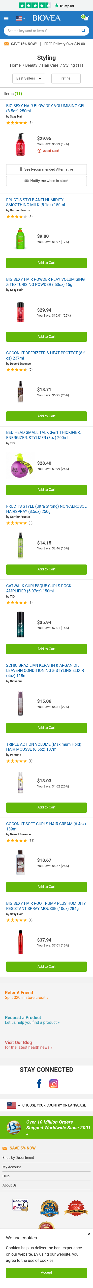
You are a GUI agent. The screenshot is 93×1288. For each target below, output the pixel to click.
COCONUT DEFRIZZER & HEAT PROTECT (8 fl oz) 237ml (46, 356)
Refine (66, 78)
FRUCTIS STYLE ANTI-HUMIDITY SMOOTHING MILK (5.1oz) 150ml (35, 202)
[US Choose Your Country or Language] (20, 18)
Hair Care (50, 65)
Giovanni (16, 681)
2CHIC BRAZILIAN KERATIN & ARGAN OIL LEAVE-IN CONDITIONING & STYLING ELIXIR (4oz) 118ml (45, 670)
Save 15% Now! (20, 44)
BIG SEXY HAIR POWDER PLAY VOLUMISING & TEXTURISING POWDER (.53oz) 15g (45, 282)
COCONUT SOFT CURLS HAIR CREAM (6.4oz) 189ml (46, 826)
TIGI (13, 443)
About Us (9, 1185)
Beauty (31, 65)
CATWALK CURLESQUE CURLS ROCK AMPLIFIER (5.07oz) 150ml (38, 588)
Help (6, 1176)
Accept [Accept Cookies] (46, 1272)
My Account (11, 1167)
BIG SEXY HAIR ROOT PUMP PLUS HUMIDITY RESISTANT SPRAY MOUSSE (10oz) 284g (46, 906)
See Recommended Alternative (46, 169)
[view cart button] (86, 19)
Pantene (15, 755)
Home (16, 65)
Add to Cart (46, 263)
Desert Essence (20, 363)
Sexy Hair (16, 116)
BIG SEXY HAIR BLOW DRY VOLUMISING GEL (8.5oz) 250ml (45, 108)
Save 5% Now (19, 1148)
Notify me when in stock (46, 181)
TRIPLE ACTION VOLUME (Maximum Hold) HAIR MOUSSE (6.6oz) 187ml (43, 747)
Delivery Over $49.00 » (65, 44)
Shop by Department (18, 1158)
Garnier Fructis (20, 210)
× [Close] (89, 1234)
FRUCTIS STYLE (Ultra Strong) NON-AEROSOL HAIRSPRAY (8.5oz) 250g (46, 509)
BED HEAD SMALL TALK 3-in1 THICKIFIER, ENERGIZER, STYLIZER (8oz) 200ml (43, 435)
